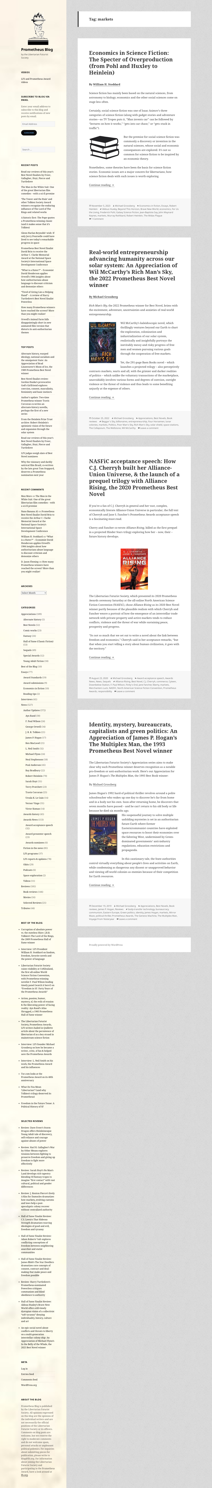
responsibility (105, 691)
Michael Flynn (33, 754)
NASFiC (112, 688)
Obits (26, 864)
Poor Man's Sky (125, 424)
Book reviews (30, 891)
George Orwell (33, 726)
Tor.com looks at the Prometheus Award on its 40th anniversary (37, 1077)
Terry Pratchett (34, 786)
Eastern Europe (111, 912)
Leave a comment (149, 428)
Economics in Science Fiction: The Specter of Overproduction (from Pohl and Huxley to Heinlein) (131, 62)
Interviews (27, 699)
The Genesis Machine (145, 915)
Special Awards (31, 655)
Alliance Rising (123, 681)
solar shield (156, 424)
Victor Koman (33, 808)
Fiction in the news (33, 848)
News (24, 704)
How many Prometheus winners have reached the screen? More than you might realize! (38, 310)
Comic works (30, 630)
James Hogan (151, 912)
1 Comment (98, 218)
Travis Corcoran (34, 792)
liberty (156, 684)
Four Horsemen (156, 421)
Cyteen (172, 681)
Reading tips (29, 693)
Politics (112, 424)
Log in (24, 1368)
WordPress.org (29, 1385)
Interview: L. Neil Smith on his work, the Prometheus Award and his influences (37, 1064)
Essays (24, 672)
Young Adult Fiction (33, 661)
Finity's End (132, 684)
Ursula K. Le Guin (35, 797)
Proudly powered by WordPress (106, 944)
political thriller (103, 915)
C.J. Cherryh (149, 681)
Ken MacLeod (33, 743)
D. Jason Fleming (30, 561)
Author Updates (31, 710)
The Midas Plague (153, 215)
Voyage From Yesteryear (101, 919)
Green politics (127, 912)
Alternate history (32, 619)
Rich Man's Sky (141, 424)
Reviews (25, 886)
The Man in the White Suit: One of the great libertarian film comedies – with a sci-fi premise (38, 190)
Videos (26, 880)
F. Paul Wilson (33, 721)
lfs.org (24, 1475)
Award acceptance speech (39, 825)
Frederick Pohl (107, 212)
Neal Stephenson (34, 759)
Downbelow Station (99, 684)
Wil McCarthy (129, 428)
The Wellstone (113, 428)
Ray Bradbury (33, 770)
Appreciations (28, 614)
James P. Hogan (33, 737)
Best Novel (136, 681)
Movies (27, 897)
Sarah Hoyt (31, 781)
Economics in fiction (33, 688)
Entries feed (27, 1374)
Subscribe (29, 133)
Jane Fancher (145, 684)
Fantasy (27, 635)
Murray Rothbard (116, 215)
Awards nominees (35, 842)
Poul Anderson (33, 764)
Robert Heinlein (34, 775)
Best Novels (29, 625)
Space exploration (32, 875)
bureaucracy (162, 909)
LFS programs (30, 853)
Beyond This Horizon (128, 209)
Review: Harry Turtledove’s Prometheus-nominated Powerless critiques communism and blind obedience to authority (35, 1288)
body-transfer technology (141, 909)
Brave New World (149, 209)
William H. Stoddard (32, 536)
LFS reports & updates (35, 859)
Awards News (30, 819)
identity (140, 912)
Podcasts (27, 869)
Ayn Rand (31, 715)
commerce (162, 681)
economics (165, 209)
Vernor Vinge (33, 803)
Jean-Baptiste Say (149, 212)
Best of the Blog (29, 666)
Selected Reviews (32, 902)
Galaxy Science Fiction (127, 212)
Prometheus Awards (122, 915)
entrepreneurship (138, 421)
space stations (170, 424)
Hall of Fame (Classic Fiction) (38, 641)
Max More (26, 496)
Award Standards (32, 677)
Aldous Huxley (109, 209)
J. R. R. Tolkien (33, 732)
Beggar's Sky (108, 421)
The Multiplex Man (167, 915)
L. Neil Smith (32, 748)
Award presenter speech (38, 833)
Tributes (25, 908)
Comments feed (29, 1379)
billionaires (121, 421)
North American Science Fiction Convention (139, 688)
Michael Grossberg (125, 205)
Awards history (31, 814)
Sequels (27, 650)
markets (102, 215)
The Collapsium (97, 428)
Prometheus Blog (37, 49)
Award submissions (33, 682)
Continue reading (102, 185)
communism (95, 912)
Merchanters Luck (98, 688)
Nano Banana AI (29, 511)
